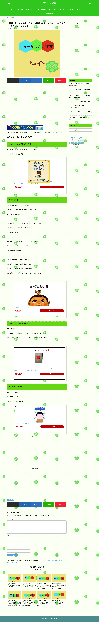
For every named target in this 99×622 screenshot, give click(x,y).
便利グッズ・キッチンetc (43, 9)
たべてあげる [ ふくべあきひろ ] (21, 307)
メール (9, 542)
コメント (10, 519)
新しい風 (49, 3)
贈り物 (71, 9)
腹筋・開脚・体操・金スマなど (25, 9)
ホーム (12, 9)
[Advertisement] (37, 101)
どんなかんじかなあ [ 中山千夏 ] (22, 423)
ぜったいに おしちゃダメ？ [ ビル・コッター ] (24, 370)
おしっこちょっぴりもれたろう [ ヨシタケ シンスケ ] (25, 183)
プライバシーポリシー (82, 9)
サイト (9, 548)
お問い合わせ (49, 13)
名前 (9, 535)
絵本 (13, 499)
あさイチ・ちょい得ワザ (60, 9)
